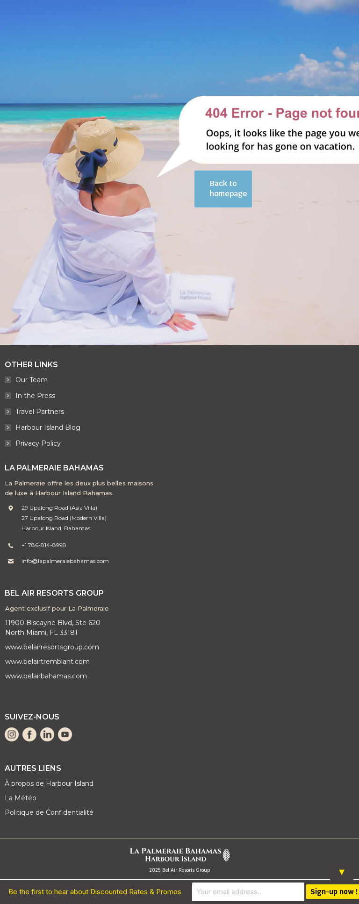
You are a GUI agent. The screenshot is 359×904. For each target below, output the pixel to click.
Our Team (31, 380)
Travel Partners (39, 411)
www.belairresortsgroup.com (52, 647)
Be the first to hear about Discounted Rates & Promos (94, 891)
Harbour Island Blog (47, 427)
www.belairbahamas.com (46, 676)
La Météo (20, 798)
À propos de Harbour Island (49, 783)
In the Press (35, 395)
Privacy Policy (38, 443)
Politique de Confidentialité (49, 812)
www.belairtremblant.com (47, 661)
